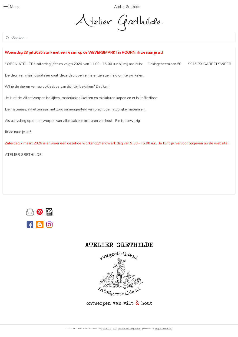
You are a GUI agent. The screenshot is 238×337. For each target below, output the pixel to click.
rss (114, 328)
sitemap (107, 328)
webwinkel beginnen (129, 328)
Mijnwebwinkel (163, 328)
